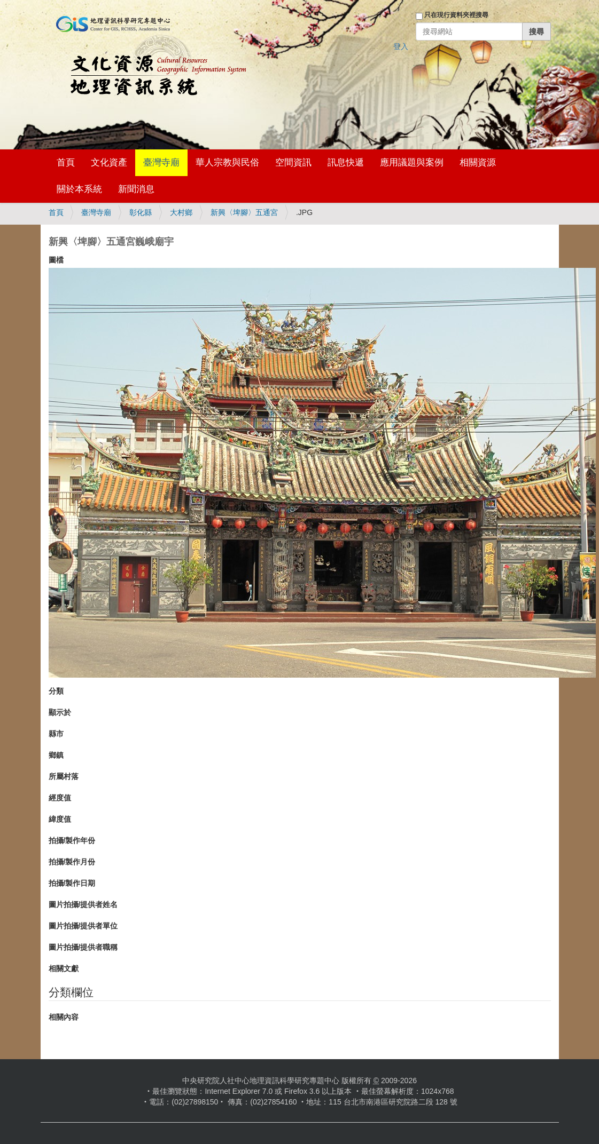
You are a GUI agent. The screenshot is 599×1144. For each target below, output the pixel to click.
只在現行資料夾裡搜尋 (456, 15)
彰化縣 (140, 212)
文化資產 (109, 162)
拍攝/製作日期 (72, 883)
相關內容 (64, 1017)
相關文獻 (64, 968)
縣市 (56, 733)
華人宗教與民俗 (227, 162)
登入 (400, 46)
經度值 (60, 797)
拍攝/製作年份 (72, 840)
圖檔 (56, 260)
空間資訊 (293, 162)
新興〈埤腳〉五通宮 (244, 212)
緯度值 (60, 819)
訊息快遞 (346, 162)
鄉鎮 (56, 755)
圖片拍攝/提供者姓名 (83, 904)
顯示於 (60, 712)
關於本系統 (79, 189)
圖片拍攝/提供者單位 (83, 925)
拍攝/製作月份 (72, 861)
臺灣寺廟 (161, 162)
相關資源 (478, 162)
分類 (56, 691)
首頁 (66, 162)
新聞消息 (136, 189)
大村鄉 (181, 212)
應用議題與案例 (412, 162)
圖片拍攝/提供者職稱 (83, 947)
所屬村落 (64, 776)
